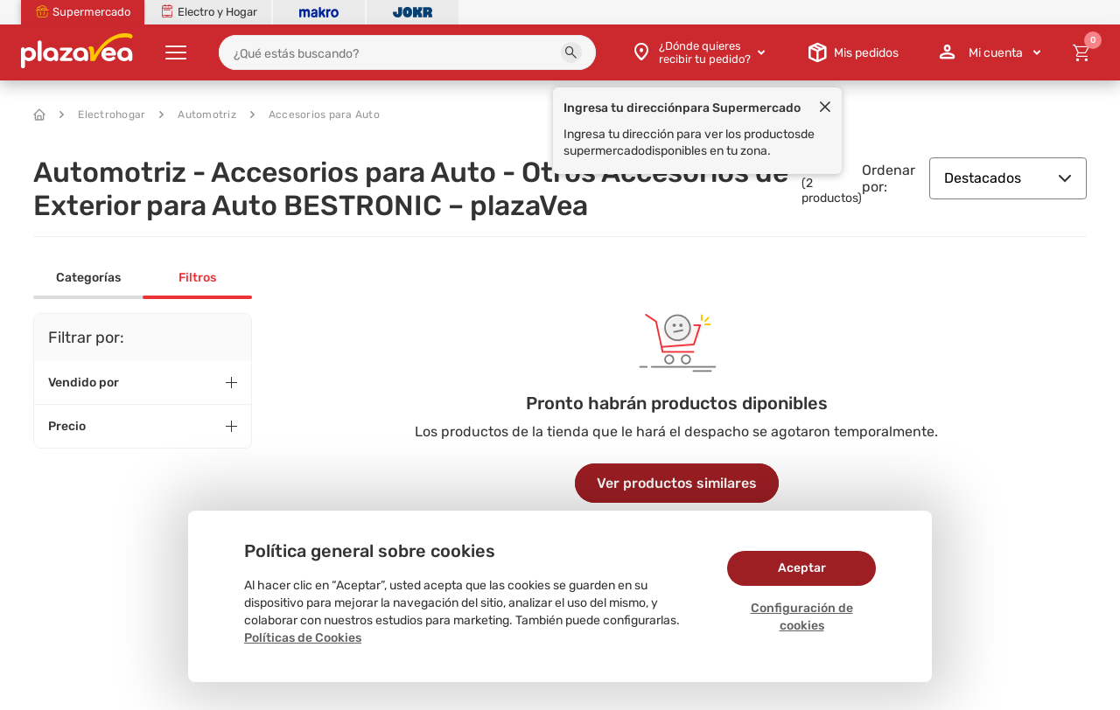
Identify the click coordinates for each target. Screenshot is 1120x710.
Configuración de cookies (802, 617)
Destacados (1008, 178)
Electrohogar (102, 114)
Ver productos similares (677, 483)
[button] (571, 52)
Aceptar (802, 567)
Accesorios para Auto (315, 114)
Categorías (88, 277)
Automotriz (197, 114)
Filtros (197, 277)
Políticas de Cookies (302, 637)
